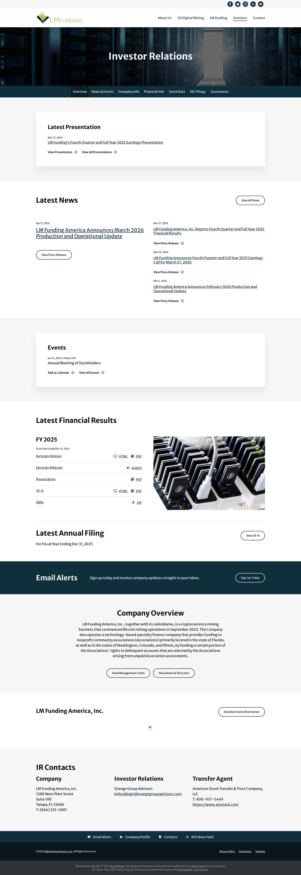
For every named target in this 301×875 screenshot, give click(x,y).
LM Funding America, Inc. (59, 851)
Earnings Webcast (49, 468)
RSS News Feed (202, 837)
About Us (165, 18)
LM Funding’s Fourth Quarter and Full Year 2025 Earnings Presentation (105, 142)
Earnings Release (48, 456)
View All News (250, 200)
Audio (134, 468)
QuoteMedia (117, 866)
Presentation (46, 479)
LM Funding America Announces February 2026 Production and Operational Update (205, 288)
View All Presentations (97, 152)
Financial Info (154, 92)
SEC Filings (198, 92)
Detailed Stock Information (242, 712)
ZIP (137, 502)
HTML (121, 456)
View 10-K (253, 535)
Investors (240, 18)
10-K (40, 491)
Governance (219, 92)
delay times (197, 866)
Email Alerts (102, 837)
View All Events (89, 372)
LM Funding (218, 18)
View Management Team (128, 673)
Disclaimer (245, 851)
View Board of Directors (174, 673)
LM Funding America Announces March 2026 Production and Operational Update (90, 233)
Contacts (171, 837)
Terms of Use (200, 869)
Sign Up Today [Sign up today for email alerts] (250, 578)
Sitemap (260, 851)
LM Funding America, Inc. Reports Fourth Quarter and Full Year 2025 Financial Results (208, 231)
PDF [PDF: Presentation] (136, 479)
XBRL (40, 502)
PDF (136, 456)
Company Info (128, 92)
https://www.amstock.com (215, 804)
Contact (259, 18)
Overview (80, 92)
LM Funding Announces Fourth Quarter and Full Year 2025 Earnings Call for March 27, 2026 (208, 260)
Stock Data (177, 92)
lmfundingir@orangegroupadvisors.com (148, 794)
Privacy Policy (227, 851)
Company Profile (137, 837)
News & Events (103, 92)
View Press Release (53, 255)
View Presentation (60, 152)
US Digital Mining (191, 18)
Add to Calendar (58, 372)
